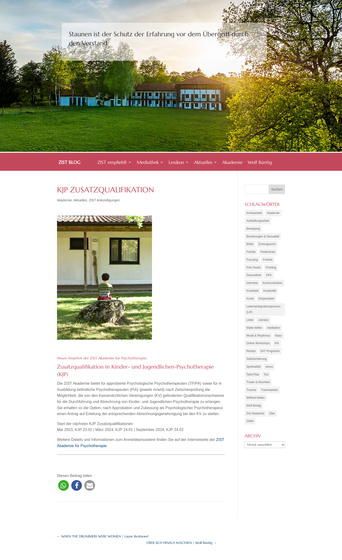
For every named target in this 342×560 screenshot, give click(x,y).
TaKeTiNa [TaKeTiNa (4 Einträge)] (253, 378)
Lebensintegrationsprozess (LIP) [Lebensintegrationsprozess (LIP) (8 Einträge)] (263, 311)
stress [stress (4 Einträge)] (269, 370)
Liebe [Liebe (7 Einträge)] (250, 322)
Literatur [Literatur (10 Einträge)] (263, 322)
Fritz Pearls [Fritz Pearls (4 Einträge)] (254, 268)
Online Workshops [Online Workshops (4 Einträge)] (258, 346)
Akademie (232, 163)
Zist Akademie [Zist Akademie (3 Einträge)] (255, 418)
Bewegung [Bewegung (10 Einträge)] (253, 229)
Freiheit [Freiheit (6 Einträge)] (267, 261)
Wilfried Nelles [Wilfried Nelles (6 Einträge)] (256, 402)
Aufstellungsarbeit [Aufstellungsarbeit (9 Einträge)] (258, 221)
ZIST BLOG (69, 163)
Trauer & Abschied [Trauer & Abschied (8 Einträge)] (258, 386)
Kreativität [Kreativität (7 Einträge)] (269, 292)
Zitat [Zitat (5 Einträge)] (272, 418)
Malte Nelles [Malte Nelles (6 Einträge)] (254, 330)
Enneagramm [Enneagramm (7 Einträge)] (267, 245)
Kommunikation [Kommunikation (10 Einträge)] (272, 285)
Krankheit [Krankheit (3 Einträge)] (253, 292)
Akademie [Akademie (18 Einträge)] (273, 213)
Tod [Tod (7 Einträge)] (266, 378)
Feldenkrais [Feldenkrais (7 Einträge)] (268, 253)
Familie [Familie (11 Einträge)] (251, 253)
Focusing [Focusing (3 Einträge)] (252, 261)
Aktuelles (203, 163)
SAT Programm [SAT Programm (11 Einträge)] (270, 354)
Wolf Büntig (260, 163)
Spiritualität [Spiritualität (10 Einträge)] (254, 370)
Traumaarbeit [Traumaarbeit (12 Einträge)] (269, 394)
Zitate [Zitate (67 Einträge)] (250, 426)
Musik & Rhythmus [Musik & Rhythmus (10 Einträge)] (258, 338)
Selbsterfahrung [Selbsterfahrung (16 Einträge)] (257, 362)
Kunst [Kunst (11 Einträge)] (250, 300)
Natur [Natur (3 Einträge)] (278, 338)
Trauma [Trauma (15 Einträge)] (251, 394)
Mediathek (148, 163)
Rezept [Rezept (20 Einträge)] (251, 354)
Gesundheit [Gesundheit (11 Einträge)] (254, 276)
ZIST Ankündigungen (104, 200)
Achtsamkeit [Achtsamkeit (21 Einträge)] (254, 213)
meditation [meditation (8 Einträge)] (273, 330)
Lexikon (176, 163)
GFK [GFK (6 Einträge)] (269, 276)
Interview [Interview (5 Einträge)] (252, 285)
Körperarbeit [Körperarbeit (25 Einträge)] (266, 300)
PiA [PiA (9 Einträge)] (277, 346)
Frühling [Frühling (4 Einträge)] (271, 268)
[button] (63, 485)
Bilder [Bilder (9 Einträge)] (250, 245)
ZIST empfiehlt (112, 163)
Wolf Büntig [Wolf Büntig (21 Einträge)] (254, 410)
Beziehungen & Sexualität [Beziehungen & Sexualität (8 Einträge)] (263, 237)
